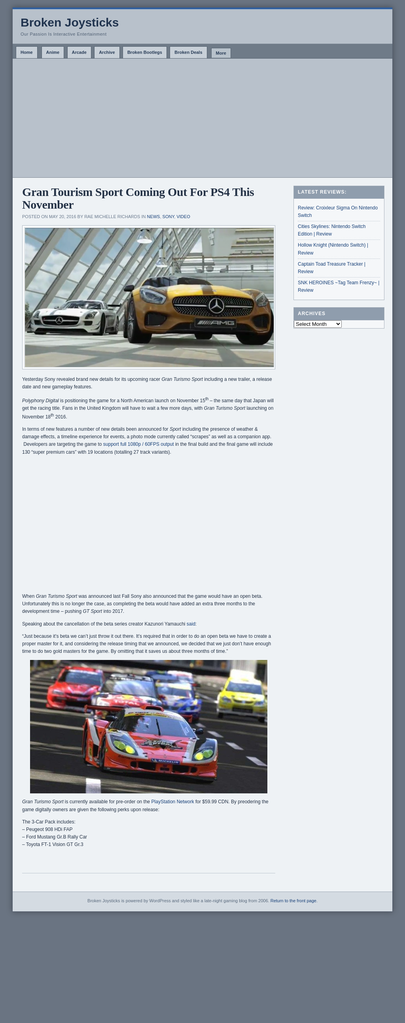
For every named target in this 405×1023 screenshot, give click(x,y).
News (153, 216)
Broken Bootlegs (144, 52)
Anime (53, 52)
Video (183, 216)
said (191, 624)
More (221, 53)
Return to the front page (293, 900)
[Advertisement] (202, 118)
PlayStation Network (172, 801)
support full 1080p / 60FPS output (138, 444)
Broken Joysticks (70, 22)
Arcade (79, 52)
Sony (168, 216)
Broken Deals (188, 52)
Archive (107, 52)
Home (27, 52)
